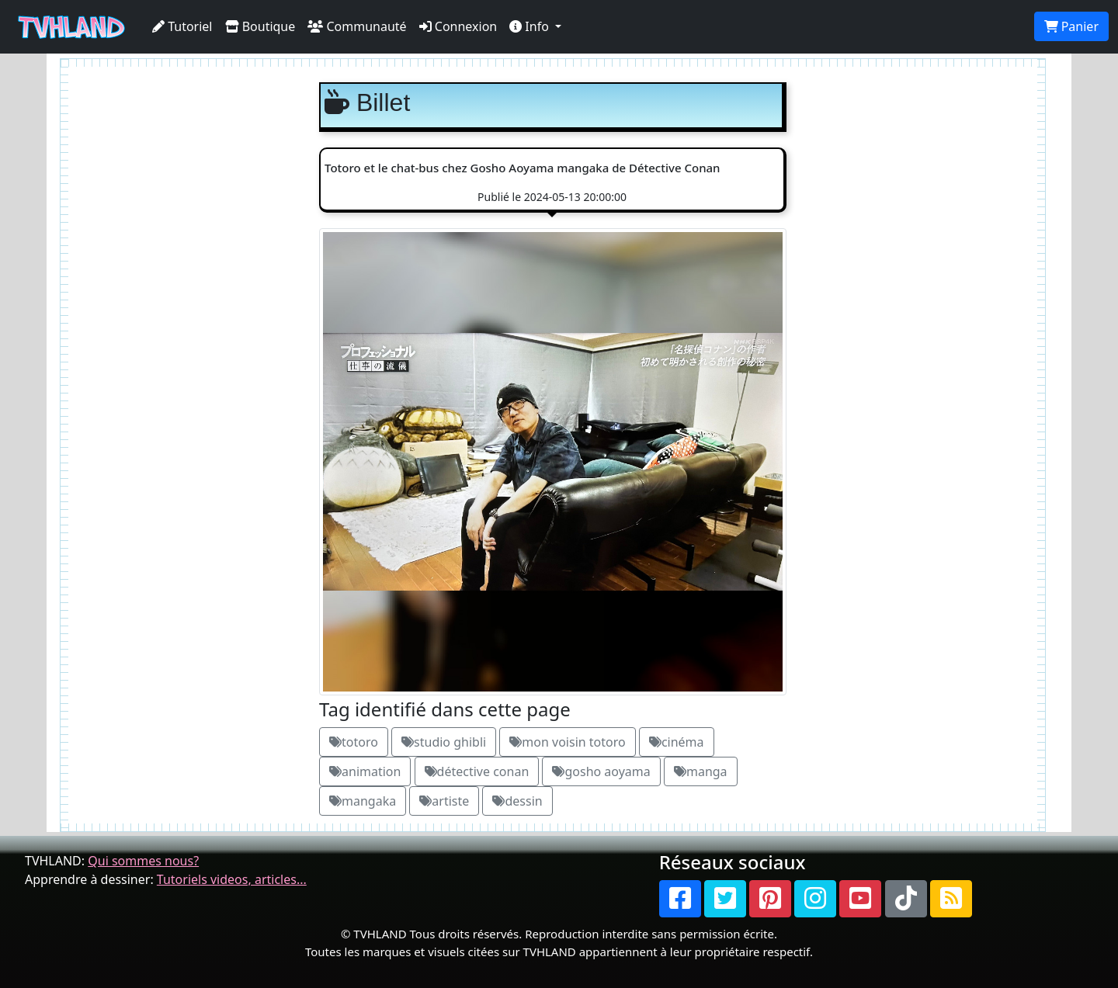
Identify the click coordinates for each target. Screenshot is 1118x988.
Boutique (260, 26)
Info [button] (530, 26)
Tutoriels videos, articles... (232, 879)
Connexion (458, 26)
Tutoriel (182, 26)
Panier (1071, 26)
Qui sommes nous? (143, 860)
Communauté (356, 26)
